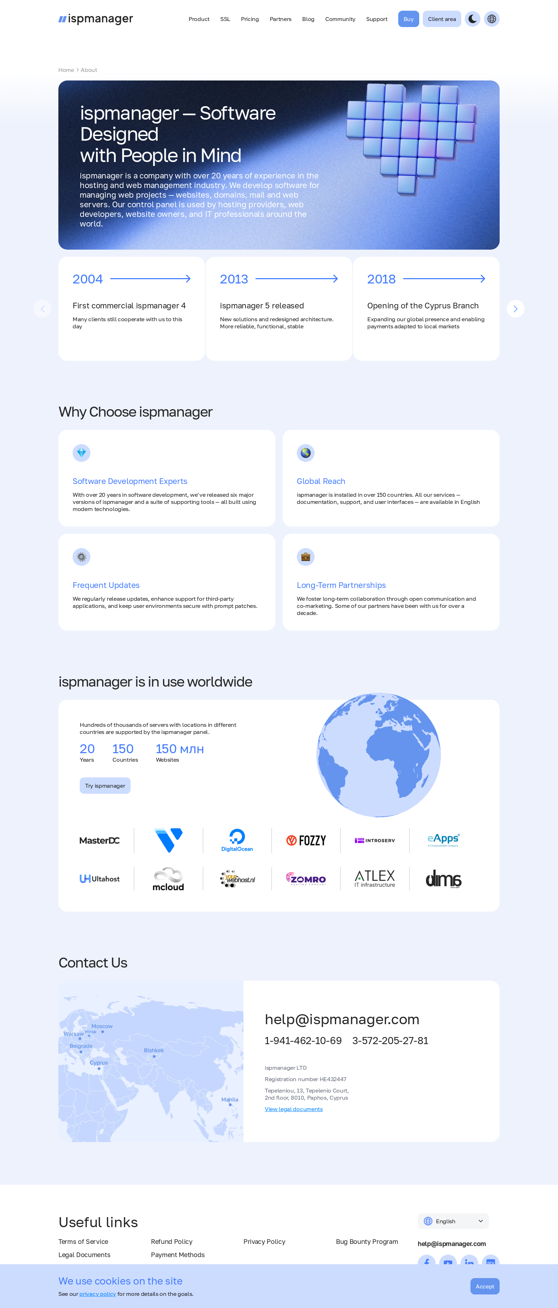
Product (199, 18)
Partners (280, 18)
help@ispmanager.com (342, 1018)
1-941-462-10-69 (303, 1040)
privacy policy (97, 1293)
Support (377, 18)
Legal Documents (84, 1255)
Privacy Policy (264, 1241)
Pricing (250, 18)
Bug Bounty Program (367, 1241)
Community (340, 18)
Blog (308, 18)
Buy (409, 18)
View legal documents (294, 1108)
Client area (442, 18)
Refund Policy (172, 1241)
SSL (225, 18)
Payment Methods (178, 1255)
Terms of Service (83, 1241)
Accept (485, 1286)
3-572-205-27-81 (390, 1040)
